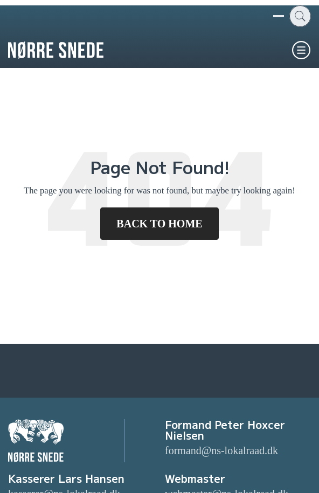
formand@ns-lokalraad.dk (221, 450)
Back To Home (159, 224)
